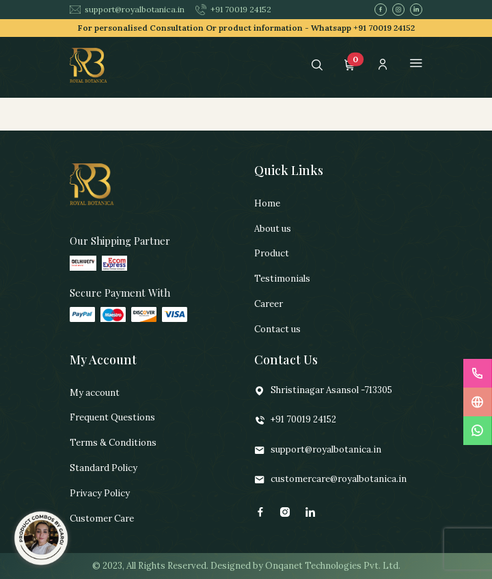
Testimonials (282, 278)
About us (272, 228)
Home (267, 203)
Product (271, 253)
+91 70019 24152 (233, 9)
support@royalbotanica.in (127, 9)
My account (95, 393)
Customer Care (102, 518)
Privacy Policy (100, 493)
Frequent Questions (112, 417)
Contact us (277, 329)
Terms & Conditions (113, 442)
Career (268, 304)
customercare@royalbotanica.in (330, 479)
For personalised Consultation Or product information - (246, 28)
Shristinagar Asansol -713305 (323, 390)
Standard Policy (103, 468)
